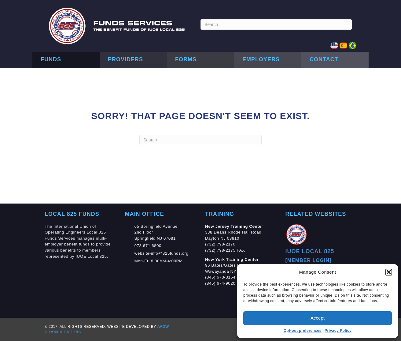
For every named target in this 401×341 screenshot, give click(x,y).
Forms (186, 59)
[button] (389, 272)
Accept (318, 317)
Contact (324, 59)
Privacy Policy (338, 330)
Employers (261, 59)
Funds (51, 59)
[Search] (276, 24)
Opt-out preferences (303, 330)
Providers (125, 59)
